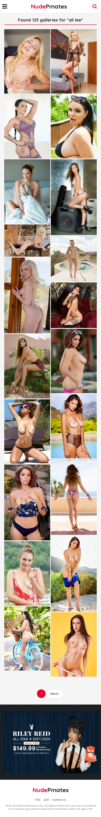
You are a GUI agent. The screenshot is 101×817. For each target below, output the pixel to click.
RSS (38, 799)
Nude (49, 6)
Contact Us (59, 799)
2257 (46, 799)
